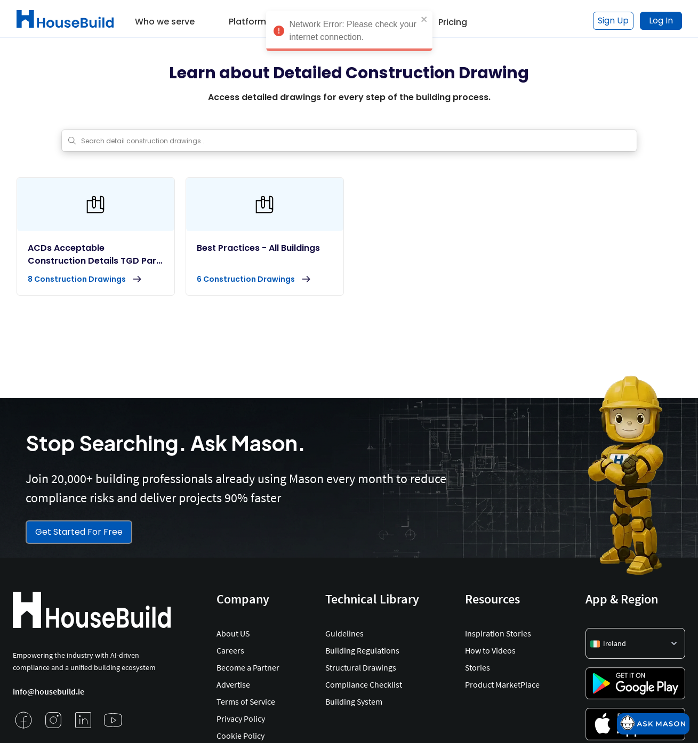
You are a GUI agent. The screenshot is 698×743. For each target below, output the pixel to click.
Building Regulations (362, 650)
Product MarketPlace (502, 684)
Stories (477, 667)
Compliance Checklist (363, 684)
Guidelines (344, 633)
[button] (165, 18)
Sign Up (613, 20)
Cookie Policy (240, 735)
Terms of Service (245, 701)
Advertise (233, 684)
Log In (661, 20)
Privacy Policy (240, 718)
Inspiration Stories (498, 633)
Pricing (452, 22)
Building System (353, 701)
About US (233, 633)
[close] (424, 15)
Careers (230, 650)
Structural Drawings (360, 667)
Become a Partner (247, 667)
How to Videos (490, 650)
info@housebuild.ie (48, 691)
